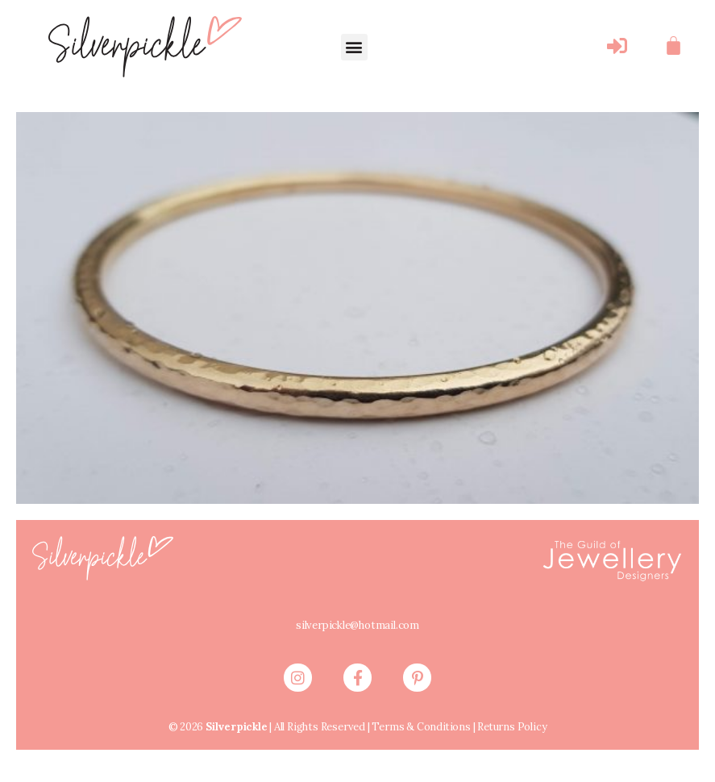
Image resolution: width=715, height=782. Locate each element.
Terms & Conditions (418, 749)
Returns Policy (515, 749)
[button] (354, 47)
